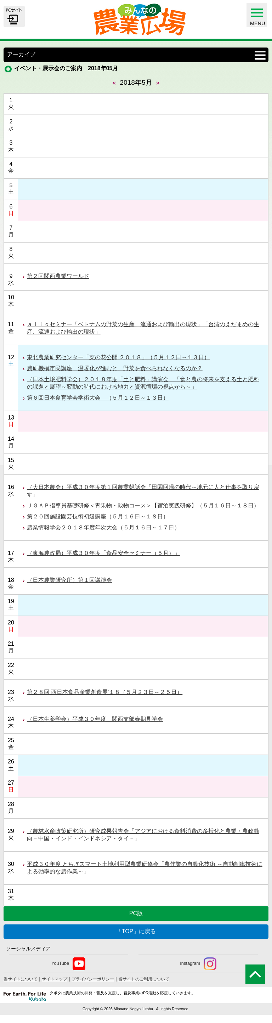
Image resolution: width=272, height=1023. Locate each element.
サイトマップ (54, 979)
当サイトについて (21, 979)
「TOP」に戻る (136, 931)
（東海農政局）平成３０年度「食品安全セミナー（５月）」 (103, 553)
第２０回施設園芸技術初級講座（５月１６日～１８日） (98, 516)
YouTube (68, 963)
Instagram (198, 963)
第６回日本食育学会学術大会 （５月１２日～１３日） (98, 398)
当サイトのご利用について (143, 979)
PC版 (136, 913)
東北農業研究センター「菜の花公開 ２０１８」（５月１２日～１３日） (118, 357)
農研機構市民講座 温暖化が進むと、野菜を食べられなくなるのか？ (115, 368)
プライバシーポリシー (93, 979)
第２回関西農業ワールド (58, 276)
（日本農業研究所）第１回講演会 (69, 580)
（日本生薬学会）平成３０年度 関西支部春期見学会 (95, 719)
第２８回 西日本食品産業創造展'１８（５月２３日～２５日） (105, 692)
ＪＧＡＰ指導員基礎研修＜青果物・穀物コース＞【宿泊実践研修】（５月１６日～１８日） (143, 505)
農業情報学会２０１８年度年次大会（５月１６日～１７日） (103, 527)
